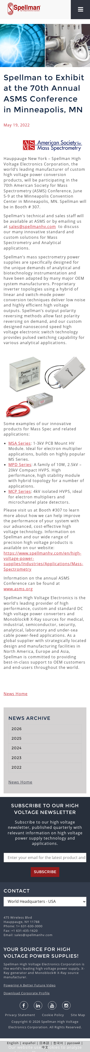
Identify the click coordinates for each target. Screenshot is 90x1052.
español (29, 1043)
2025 (17, 738)
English (13, 1043)
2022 (17, 767)
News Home (16, 693)
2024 (17, 748)
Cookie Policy (50, 1015)
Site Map (75, 1015)
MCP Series (19, 491)
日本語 (44, 1043)
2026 (17, 729)
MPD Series (19, 464)
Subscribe (45, 872)
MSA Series (19, 443)
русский (73, 1043)
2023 (17, 758)
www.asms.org (18, 588)
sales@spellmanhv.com (32, 226)
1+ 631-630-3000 (29, 926)
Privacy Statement (20, 1015)
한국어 (58, 1043)
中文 (45, 1047)
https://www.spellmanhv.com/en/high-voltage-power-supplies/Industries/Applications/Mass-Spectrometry (43, 561)
